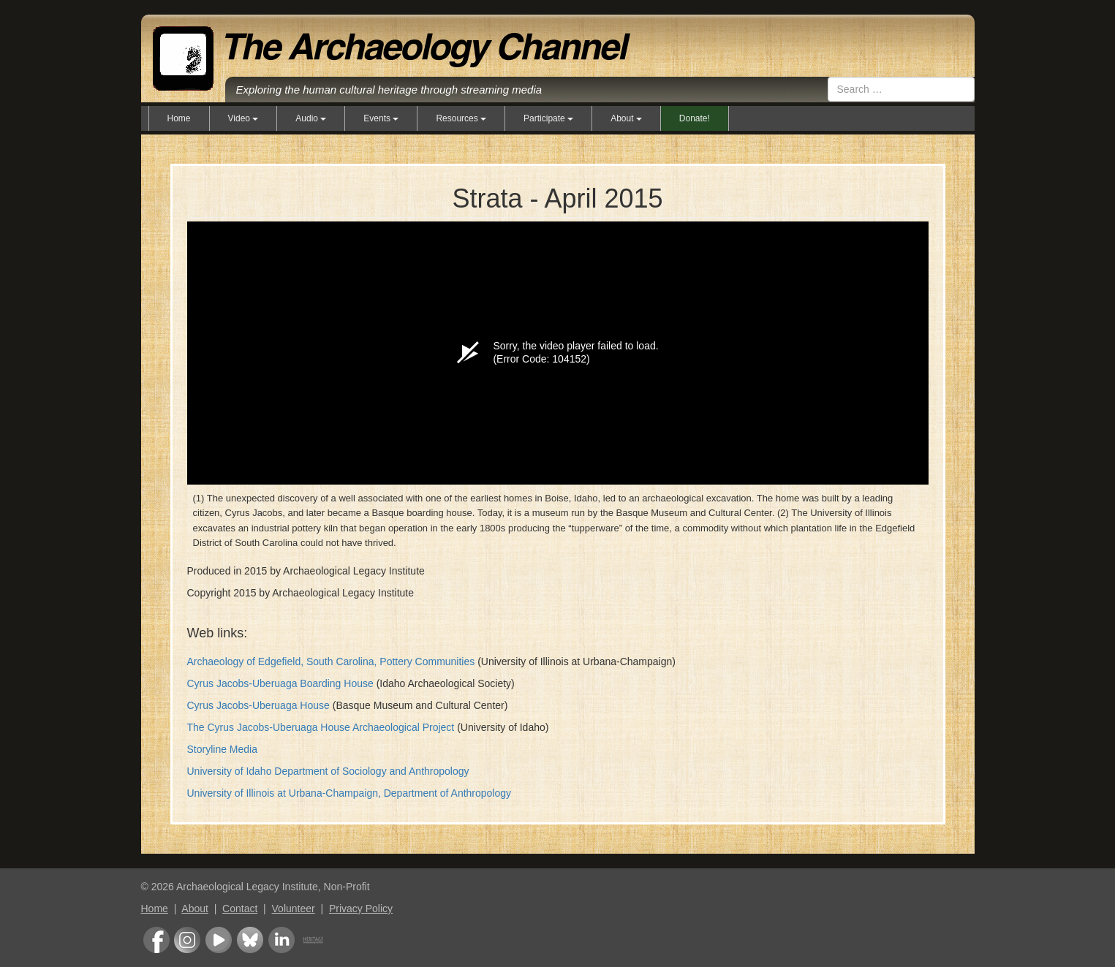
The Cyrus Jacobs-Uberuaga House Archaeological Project (321, 727)
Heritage (313, 940)
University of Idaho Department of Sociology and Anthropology (328, 771)
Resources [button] (461, 118)
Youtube (218, 940)
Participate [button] (548, 118)
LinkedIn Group (281, 940)
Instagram (187, 940)
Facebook (156, 940)
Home (179, 118)
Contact (239, 908)
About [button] (626, 118)
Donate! (694, 118)
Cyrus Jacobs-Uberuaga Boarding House (280, 683)
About (194, 908)
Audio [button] (310, 118)
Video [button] (243, 118)
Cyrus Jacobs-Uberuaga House (258, 705)
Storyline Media (222, 749)
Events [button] (380, 118)
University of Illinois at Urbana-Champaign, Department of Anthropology (349, 793)
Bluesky (250, 940)
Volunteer (293, 908)
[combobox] (901, 89)
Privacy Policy (361, 908)
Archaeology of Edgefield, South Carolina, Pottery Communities (331, 661)
